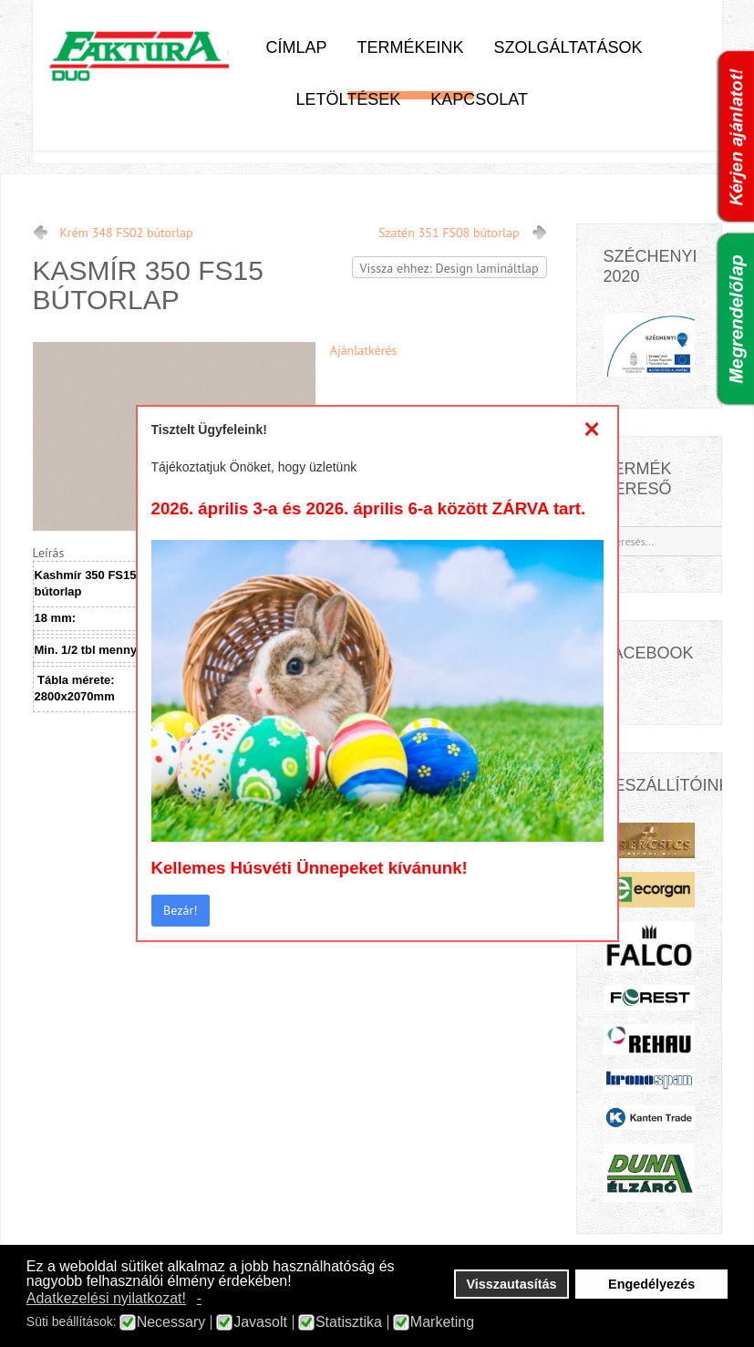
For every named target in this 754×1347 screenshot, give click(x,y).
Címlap (296, 47)
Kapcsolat (479, 99)
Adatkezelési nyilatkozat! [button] (106, 1298)
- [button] (199, 1298)
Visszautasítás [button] (512, 1284)
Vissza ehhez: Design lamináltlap (449, 268)
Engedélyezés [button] (651, 1284)
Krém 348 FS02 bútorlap (126, 232)
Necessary (171, 1322)
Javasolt (260, 1322)
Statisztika (348, 1322)
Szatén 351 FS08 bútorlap (449, 232)
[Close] (592, 429)
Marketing (442, 1322)
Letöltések (348, 99)
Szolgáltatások (568, 47)
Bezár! (180, 910)
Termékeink (410, 47)
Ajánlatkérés (364, 350)
